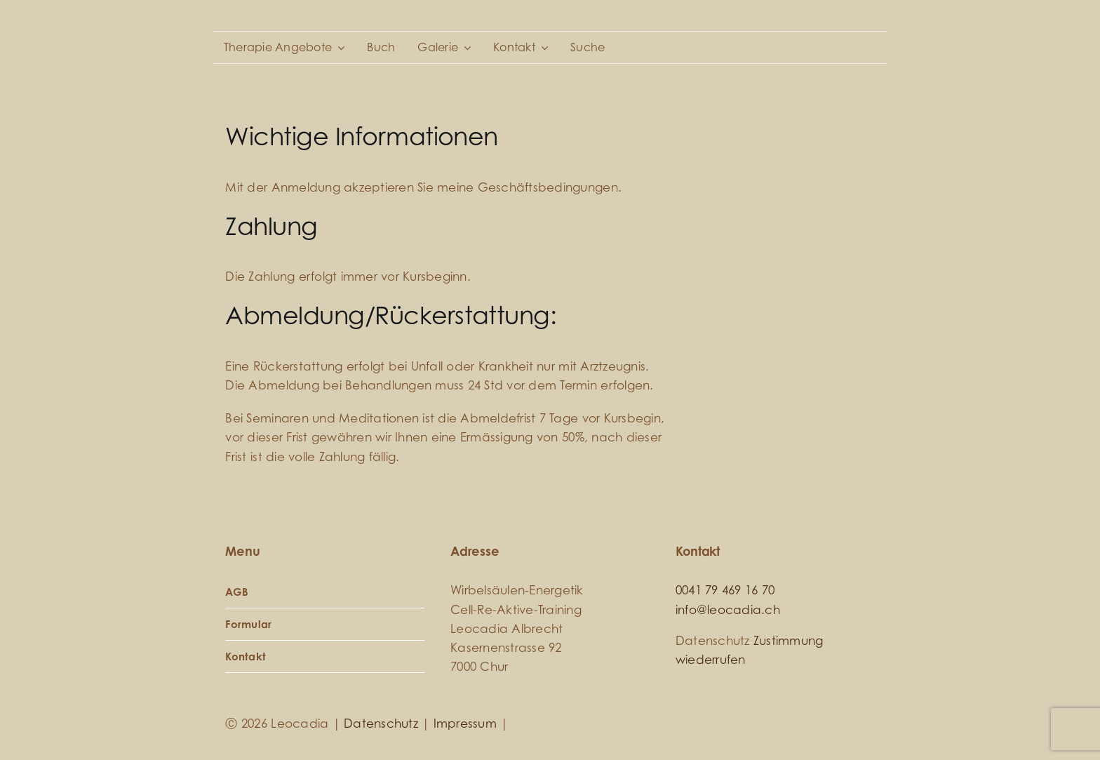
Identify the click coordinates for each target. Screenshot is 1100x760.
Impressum (465, 723)
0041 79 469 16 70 (725, 590)
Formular (248, 624)
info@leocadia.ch (728, 610)
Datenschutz (381, 723)
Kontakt (245, 656)
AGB (236, 592)
